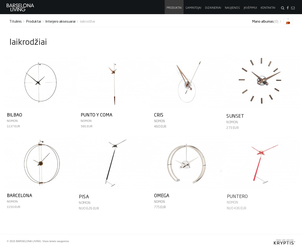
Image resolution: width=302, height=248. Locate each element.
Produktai (174, 7)
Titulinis (15, 21)
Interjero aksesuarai (61, 21)
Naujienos (232, 7)
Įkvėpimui (250, 7)
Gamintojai (193, 7)
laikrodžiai (87, 21)
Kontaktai (268, 7)
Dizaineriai (213, 7)
